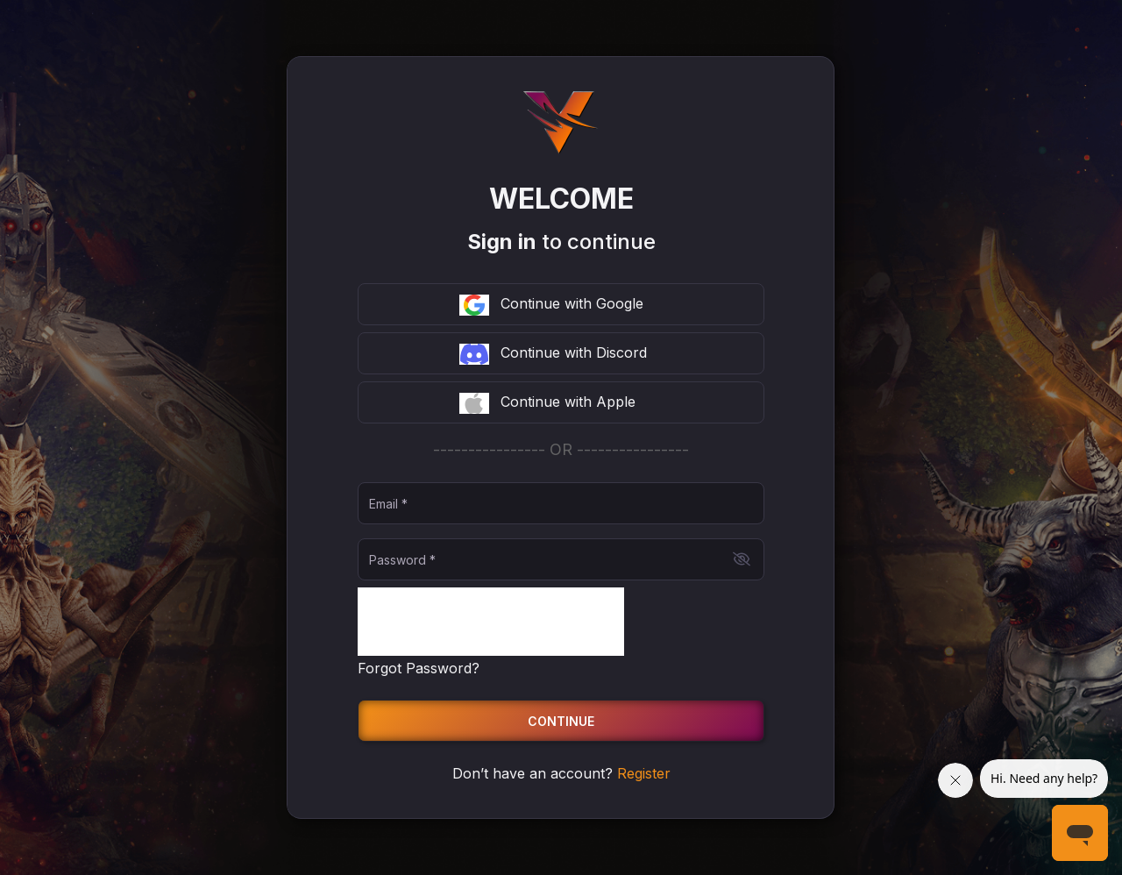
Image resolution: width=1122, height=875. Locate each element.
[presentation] (491, 621)
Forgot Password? (418, 668)
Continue (561, 721)
